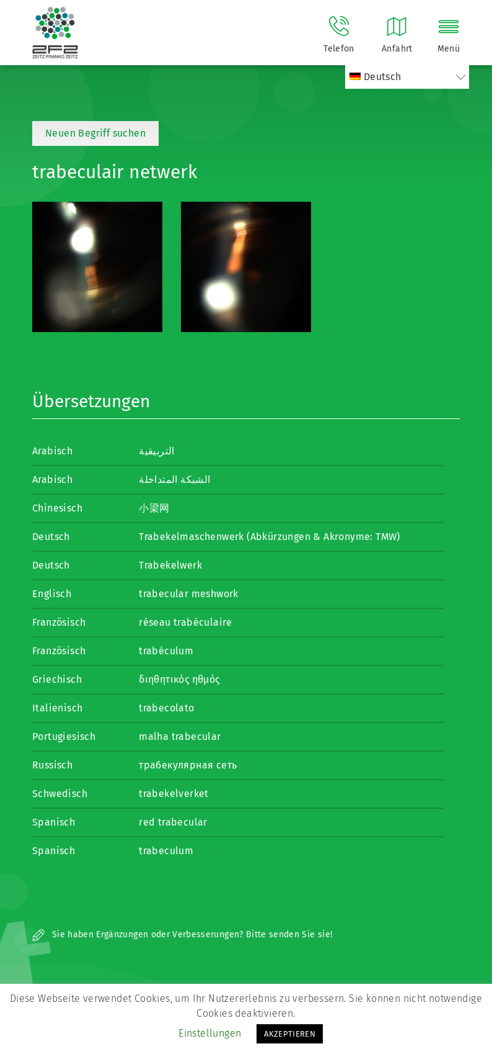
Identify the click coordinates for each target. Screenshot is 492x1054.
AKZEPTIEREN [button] (289, 1033)
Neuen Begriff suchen (95, 133)
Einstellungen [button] (209, 1033)
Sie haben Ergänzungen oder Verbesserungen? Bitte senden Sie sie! (182, 934)
